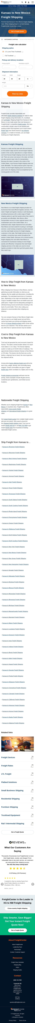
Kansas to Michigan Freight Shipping (13, 605)
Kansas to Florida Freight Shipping (12, 676)
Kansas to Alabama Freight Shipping (13, 723)
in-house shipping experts (14, 323)
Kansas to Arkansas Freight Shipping (13, 705)
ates (7, 130)
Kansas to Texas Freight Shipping (12, 488)
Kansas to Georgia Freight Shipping (13, 670)
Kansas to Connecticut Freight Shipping (14, 688)
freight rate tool (10, 425)
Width (11, 75)
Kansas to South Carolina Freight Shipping (15, 505)
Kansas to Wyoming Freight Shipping (13, 447)
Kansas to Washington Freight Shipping (14, 464)
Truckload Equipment (10, 815)
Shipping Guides (17, 970)
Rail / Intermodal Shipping (12, 823)
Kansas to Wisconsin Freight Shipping (13, 452)
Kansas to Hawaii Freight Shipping (12, 664)
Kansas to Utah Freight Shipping (12, 482)
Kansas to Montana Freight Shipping (13, 582)
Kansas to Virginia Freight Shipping (12, 470)
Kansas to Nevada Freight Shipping (13, 570)
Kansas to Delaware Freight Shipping (13, 682)
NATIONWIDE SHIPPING (11, 39)
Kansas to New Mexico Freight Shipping (14, 552)
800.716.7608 (23, 425)
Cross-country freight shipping (17, 908)
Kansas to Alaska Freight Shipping (12, 717)
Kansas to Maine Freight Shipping (12, 623)
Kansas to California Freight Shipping (13, 699)
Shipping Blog (17, 964)
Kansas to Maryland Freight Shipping (13, 617)
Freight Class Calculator (17, 962)
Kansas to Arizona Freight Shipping (12, 711)
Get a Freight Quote (17, 31)
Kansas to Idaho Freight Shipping (12, 658)
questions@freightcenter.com (17, 1002)
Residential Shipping (10, 799)
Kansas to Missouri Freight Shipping (13, 588)
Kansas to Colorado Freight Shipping (13, 693)
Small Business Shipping (12, 790)
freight (3, 130)
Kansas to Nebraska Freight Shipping (13, 576)
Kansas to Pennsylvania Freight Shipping (14, 517)
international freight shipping (17, 411)
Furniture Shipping (9, 807)
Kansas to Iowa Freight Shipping (12, 641)
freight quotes (22, 124)
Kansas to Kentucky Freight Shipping (13, 635)
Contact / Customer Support (17, 952)
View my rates (17, 94)
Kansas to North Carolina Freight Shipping (15, 541)
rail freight (7, 120)
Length (4, 75)
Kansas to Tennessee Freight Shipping (13, 494)
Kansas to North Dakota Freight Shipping (14, 535)
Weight (4, 82)
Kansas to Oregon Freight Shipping (12, 523)
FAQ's (17, 967)
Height (19, 75)
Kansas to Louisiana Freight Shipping (13, 629)
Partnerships (17, 949)
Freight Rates (7, 766)
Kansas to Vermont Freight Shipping (13, 476)
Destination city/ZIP (24, 63)
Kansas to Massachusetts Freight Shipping (15, 611)
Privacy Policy (12, 1020)
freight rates (9, 427)
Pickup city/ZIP (6, 63)
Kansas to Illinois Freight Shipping (12, 652)
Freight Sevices (8, 757)
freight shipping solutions (15, 115)
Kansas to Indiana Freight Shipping (12, 646)
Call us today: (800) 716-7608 (17, 6)
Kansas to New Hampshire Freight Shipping (15, 564)
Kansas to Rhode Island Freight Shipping (14, 511)
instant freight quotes (10, 419)
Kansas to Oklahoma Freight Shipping (13, 529)
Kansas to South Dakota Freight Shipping (14, 499)
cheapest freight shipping (11, 423)
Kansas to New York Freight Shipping (13, 546)
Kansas (25, 404)
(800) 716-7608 (17, 980)
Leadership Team (17, 947)
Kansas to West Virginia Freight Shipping (14, 458)
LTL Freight (6, 774)
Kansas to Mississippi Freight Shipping (13, 594)
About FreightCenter (17, 944)
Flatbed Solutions (9, 782)
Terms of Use (22, 1020)
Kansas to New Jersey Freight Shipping (14, 558)
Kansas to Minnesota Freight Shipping (13, 599)
